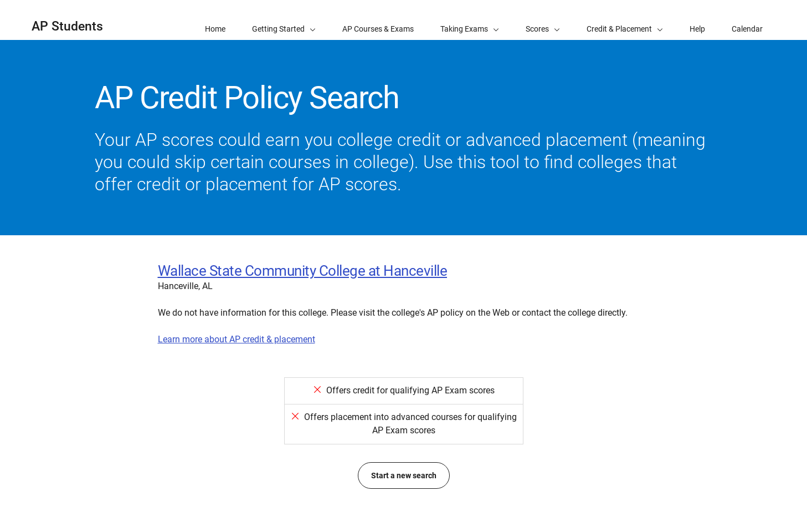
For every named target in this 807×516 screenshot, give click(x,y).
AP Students (67, 26)
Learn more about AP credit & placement (236, 339)
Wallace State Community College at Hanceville (303, 270)
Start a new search (403, 475)
